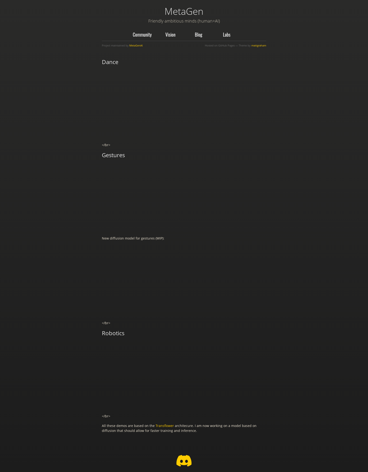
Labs (226, 34)
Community (142, 34)
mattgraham (258, 45)
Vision (170, 34)
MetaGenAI (136, 45)
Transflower (165, 425)
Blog (198, 34)
